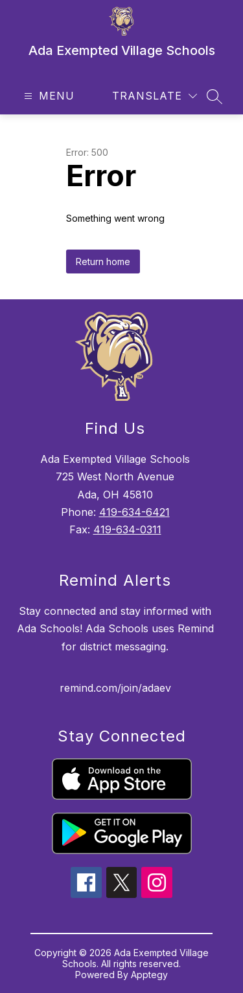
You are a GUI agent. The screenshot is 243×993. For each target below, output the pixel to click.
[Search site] (214, 96)
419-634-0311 (127, 529)
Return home (103, 261)
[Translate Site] (154, 96)
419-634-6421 (134, 512)
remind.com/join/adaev (115, 687)
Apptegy (149, 974)
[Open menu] (48, 96)
